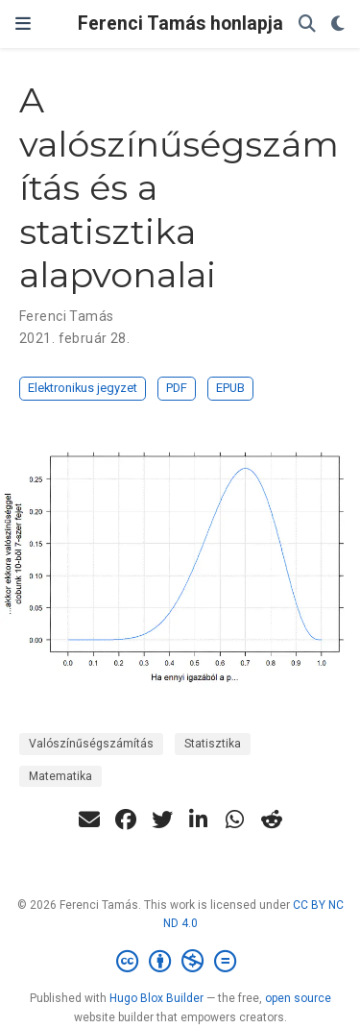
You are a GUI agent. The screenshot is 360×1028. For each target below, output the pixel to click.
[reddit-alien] (271, 819)
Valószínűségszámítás (91, 743)
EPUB (230, 387)
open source (298, 998)
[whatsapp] (235, 819)
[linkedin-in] (198, 819)
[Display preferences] (338, 24)
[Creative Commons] (180, 961)
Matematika (60, 776)
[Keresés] (307, 24)
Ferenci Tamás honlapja (180, 23)
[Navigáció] (23, 24)
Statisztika (212, 743)
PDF (176, 387)
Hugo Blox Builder (156, 998)
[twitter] (162, 819)
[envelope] (89, 819)
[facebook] (125, 819)
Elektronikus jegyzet (82, 387)
